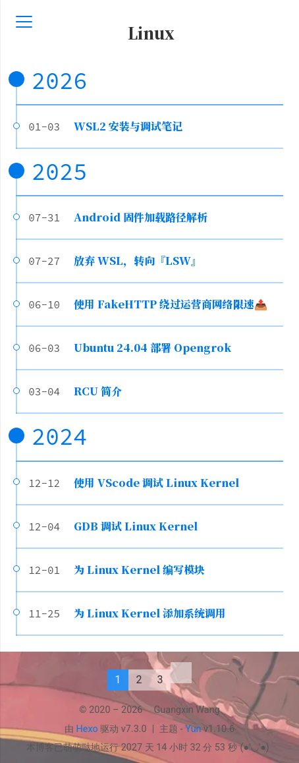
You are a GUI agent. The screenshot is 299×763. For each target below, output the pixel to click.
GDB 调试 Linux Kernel (136, 526)
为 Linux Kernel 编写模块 (139, 569)
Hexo (87, 729)
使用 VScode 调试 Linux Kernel (156, 482)
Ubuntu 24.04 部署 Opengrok (152, 347)
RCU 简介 (98, 391)
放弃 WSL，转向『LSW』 (138, 260)
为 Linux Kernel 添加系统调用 (150, 613)
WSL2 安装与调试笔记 (128, 126)
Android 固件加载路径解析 (140, 217)
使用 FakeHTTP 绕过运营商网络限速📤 (170, 304)
